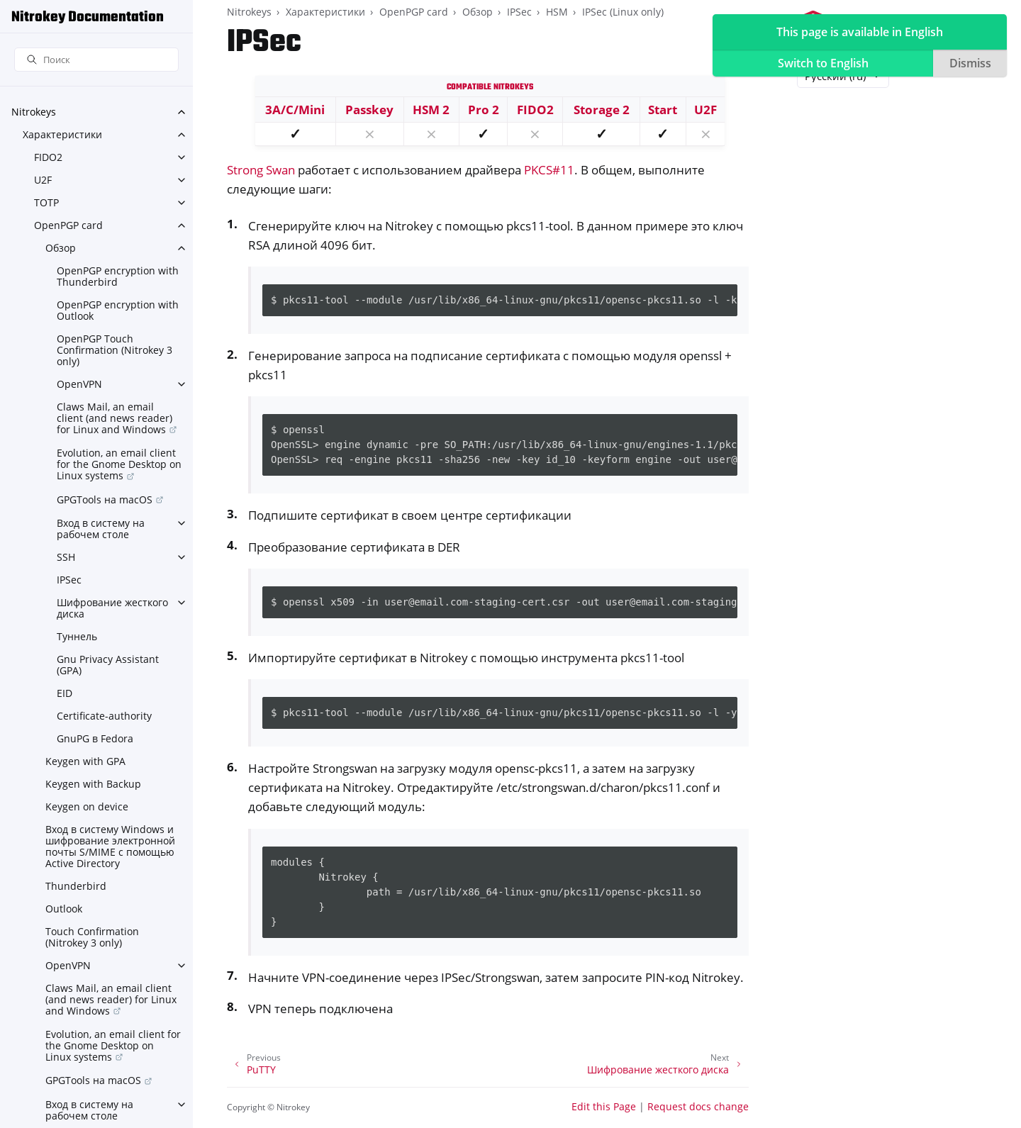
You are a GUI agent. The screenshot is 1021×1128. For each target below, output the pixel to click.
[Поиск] (96, 60)
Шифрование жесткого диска (112, 608)
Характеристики (62, 134)
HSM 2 (431, 109)
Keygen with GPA (85, 761)
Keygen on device (86, 806)
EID (64, 693)
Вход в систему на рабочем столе (101, 528)
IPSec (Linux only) (623, 11)
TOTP (46, 202)
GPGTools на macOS (104, 499)
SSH (66, 557)
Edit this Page (603, 1106)
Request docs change (698, 1106)
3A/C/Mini (295, 109)
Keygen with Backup (93, 784)
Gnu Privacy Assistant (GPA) (108, 664)
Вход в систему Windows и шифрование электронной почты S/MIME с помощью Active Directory (110, 846)
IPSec (69, 579)
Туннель (77, 636)
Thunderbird (75, 886)
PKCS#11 (549, 170)
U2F (43, 179)
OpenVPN (79, 384)
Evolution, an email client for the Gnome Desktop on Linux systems (119, 464)
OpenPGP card (68, 225)
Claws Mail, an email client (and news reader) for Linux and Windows (114, 418)
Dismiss (970, 63)
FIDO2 (48, 157)
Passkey (369, 109)
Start (662, 109)
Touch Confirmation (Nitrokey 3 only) (92, 937)
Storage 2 (602, 109)
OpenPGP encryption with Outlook (118, 310)
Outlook (63, 908)
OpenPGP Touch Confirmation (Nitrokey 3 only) (114, 350)
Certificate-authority (104, 715)
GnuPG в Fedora (95, 738)
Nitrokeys (33, 111)
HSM (557, 11)
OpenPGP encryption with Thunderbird (118, 276)
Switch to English (823, 63)
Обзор (60, 248)
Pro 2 (483, 109)
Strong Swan (261, 170)
